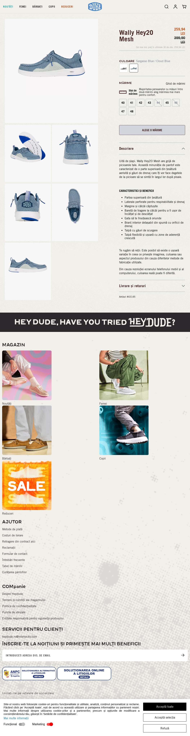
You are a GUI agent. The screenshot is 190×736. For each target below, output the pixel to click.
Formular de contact (14, 554)
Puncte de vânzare (13, 612)
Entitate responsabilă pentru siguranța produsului (33, 618)
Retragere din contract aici (18, 541)
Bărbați (37, 6)
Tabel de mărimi (12, 566)
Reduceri (67, 6)
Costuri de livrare (12, 535)
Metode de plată (12, 529)
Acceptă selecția (165, 717)
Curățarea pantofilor (14, 572)
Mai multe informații (16, 718)
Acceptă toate (164, 706)
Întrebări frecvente (13, 560)
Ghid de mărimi (175, 83)
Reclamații (8, 547)
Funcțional (10, 724)
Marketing (38, 724)
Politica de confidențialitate (19, 606)
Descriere (126, 148)
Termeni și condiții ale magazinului (23, 600)
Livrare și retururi (132, 286)
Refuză (164, 728)
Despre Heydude (12, 594)
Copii (52, 6)
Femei (22, 6)
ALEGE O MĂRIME (152, 130)
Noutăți (8, 6)
